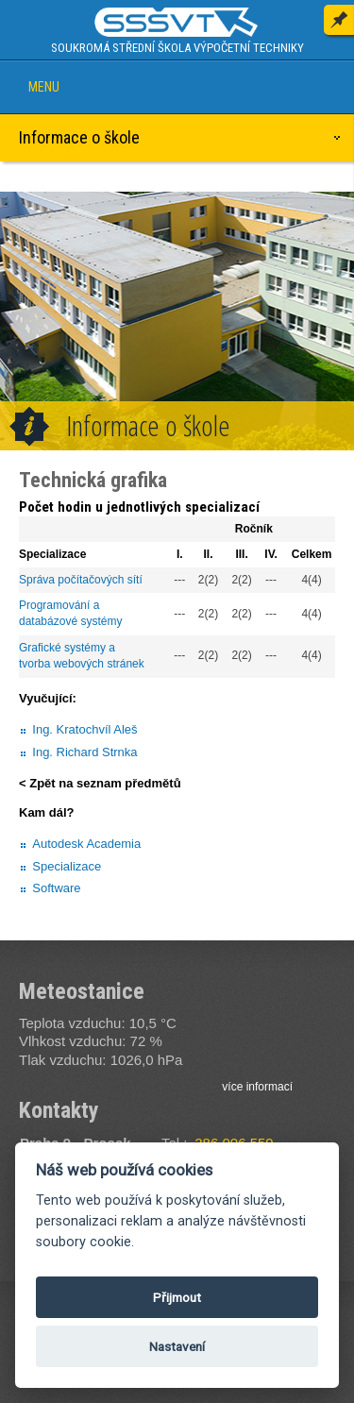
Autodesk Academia (86, 844)
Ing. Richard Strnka (84, 752)
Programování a (61, 605)
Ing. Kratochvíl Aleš (84, 729)
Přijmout (177, 1297)
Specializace (66, 866)
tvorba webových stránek (81, 663)
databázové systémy (70, 621)
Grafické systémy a (68, 647)
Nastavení (177, 1346)
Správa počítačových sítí (81, 579)
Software (56, 888)
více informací (257, 1086)
